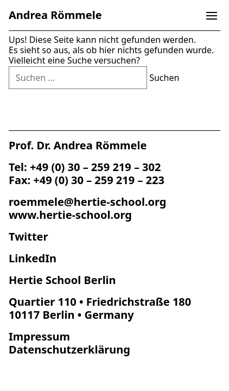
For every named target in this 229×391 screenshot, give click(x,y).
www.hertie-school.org (70, 214)
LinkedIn (32, 258)
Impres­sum (39, 336)
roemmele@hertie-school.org (87, 201)
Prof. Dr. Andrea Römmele (78, 145)
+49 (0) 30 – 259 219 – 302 (95, 167)
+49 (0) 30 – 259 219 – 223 (98, 180)
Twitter (28, 236)
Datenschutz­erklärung (69, 349)
